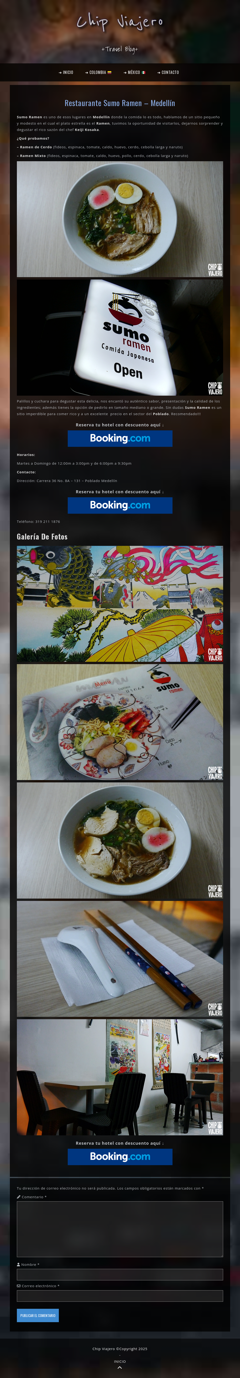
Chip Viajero (120, 21)
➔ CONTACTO (168, 72)
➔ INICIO (66, 72)
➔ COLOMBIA (98, 72)
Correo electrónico (41, 1285)
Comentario (34, 1196)
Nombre (30, 1264)
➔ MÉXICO (134, 72)
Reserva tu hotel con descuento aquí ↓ (120, 425)
